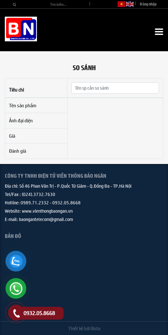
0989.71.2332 (35, 202)
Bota (95, 328)
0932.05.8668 (66, 202)
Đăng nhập (148, 4)
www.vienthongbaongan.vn (47, 211)
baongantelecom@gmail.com (46, 219)
